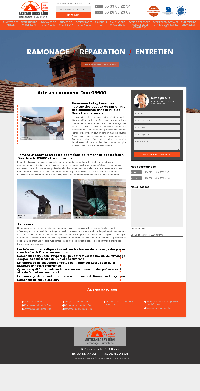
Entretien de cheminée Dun (160, 334)
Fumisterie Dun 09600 (35, 327)
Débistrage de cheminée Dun (79, 331)
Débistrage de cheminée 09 (84, 24)
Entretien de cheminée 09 (188, 24)
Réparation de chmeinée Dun (38, 331)
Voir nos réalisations (100, 65)
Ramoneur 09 (101, 24)
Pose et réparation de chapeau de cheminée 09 (165, 25)
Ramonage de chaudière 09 (118, 24)
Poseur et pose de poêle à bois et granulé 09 (140, 25)
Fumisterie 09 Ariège (10, 24)
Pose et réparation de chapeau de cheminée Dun (163, 328)
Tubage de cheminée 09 (66, 24)
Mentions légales (117, 386)
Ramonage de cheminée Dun (38, 335)
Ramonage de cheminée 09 (48, 24)
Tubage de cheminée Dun (77, 327)
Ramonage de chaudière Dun (79, 335)
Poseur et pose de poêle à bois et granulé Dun (122, 328)
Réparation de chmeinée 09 (29, 24)
